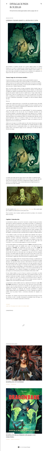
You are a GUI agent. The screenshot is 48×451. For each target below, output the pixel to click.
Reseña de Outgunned (15, 382)
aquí (41, 69)
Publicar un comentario (15, 439)
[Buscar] (41, 3)
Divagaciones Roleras (19, 5)
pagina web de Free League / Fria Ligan (24, 209)
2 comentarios (13, 384)
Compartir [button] (8, 304)
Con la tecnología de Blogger (24, 447)
